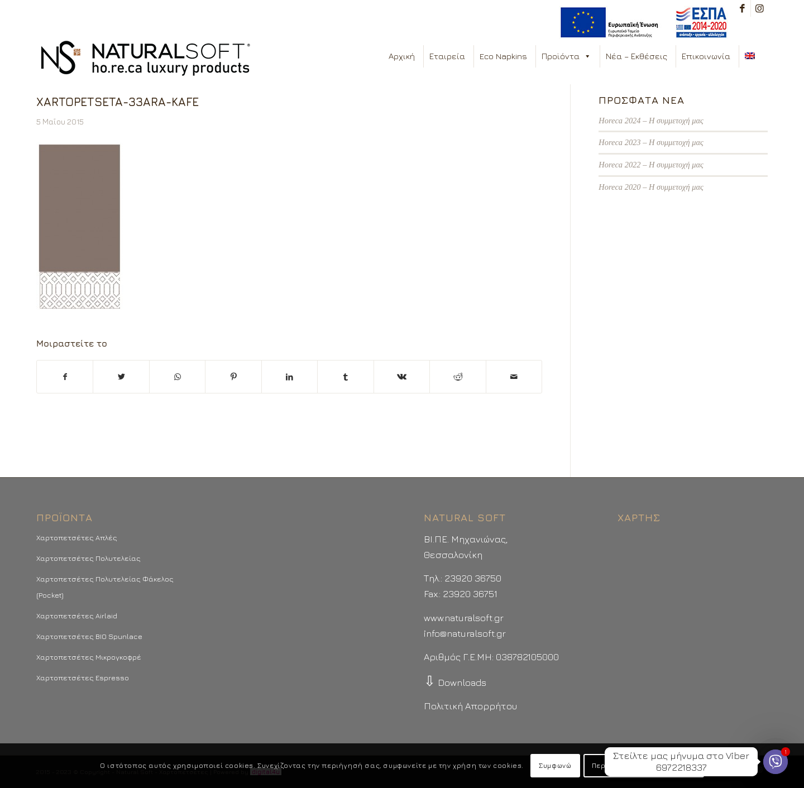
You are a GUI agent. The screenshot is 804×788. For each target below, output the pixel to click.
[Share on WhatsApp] (177, 377)
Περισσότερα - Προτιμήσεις (644, 765)
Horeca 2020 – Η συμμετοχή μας (651, 186)
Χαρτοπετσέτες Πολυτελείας (88, 558)
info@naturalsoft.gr (465, 633)
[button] (587, 56)
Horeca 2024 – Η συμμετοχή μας (651, 120)
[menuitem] (640, 23)
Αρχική (402, 56)
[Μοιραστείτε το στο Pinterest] (233, 377)
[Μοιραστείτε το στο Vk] (401, 377)
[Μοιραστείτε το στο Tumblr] (345, 377)
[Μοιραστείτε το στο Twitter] (121, 377)
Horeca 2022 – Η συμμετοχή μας (651, 164)
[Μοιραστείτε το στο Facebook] (65, 377)
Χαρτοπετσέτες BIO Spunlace (89, 636)
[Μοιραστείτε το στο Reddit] (457, 377)
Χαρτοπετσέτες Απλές (76, 537)
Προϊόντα (566, 56)
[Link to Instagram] (759, 8)
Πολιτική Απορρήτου (470, 706)
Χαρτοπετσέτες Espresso (82, 677)
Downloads (455, 682)
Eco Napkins (503, 56)
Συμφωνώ (555, 765)
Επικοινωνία (706, 56)
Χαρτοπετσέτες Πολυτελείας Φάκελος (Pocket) (105, 586)
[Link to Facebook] (742, 8)
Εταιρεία (447, 56)
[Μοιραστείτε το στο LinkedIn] (289, 377)
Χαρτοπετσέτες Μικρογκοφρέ (88, 656)
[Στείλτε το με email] (514, 377)
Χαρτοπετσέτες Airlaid (76, 615)
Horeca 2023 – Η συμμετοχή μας (651, 142)
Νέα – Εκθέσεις (636, 56)
